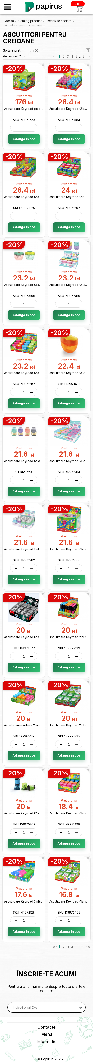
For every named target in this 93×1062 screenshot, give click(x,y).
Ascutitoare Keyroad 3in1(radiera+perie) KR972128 (40, 901)
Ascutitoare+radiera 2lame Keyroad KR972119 (36, 725)
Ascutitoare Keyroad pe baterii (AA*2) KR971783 (39, 109)
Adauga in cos (24, 139)
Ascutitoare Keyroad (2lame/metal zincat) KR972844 (41, 637)
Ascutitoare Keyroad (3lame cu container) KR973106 (41, 285)
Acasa (9, 21)
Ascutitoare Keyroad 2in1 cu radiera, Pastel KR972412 (42, 549)
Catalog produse (30, 21)
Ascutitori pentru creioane (23, 25)
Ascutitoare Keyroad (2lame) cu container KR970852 (41, 813)
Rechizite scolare (59, 21)
